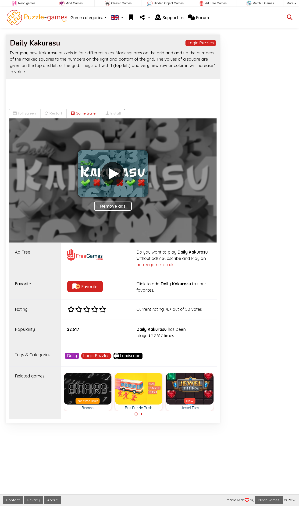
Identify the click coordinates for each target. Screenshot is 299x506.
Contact (13, 500)
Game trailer (84, 113)
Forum (198, 17)
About (52, 500)
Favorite (84, 286)
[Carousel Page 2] (141, 414)
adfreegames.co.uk (155, 264)
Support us (169, 17)
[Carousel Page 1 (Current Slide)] (136, 414)
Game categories (87, 17)
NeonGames (269, 500)
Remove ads (112, 206)
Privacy (33, 500)
